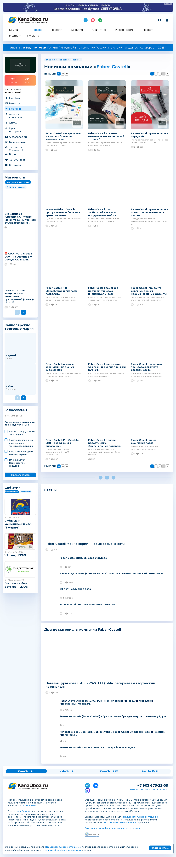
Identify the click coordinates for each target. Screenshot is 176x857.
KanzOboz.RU (26, 771)
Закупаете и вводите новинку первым (21, 453)
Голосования (16, 410)
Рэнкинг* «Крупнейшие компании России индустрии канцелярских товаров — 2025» (88, 47)
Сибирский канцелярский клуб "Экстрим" (18, 524)
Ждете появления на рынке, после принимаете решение (21, 443)
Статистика (20, 148)
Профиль (15, 98)
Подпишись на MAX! (86, 20)
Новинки (15, 108)
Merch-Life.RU (150, 771)
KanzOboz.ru (29, 805)
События (77, 29)
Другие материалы (16, 130)
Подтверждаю (160, 847)
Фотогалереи (18, 136)
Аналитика (99, 29)
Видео (13, 154)
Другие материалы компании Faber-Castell (82, 629)
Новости (56, 29)
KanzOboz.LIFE (109, 771)
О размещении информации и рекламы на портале (113, 828)
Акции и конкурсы (15, 116)
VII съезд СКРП (15, 555)
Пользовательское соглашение (141, 816)
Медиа (13, 35)
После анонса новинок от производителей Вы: (20, 423)
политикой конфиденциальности (121, 822)
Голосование (17, 142)
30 (63, 74)
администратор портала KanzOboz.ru (149, 789)
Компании (16, 29)
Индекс (100, 20)
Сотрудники (17, 159)
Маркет (147, 29)
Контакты (15, 165)
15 (59, 74)
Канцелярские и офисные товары (32, 22)
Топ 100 (93, 20)
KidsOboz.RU (67, 771)
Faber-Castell (112, 66)
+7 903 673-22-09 (152, 785)
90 (67, 74)
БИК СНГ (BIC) (13, 415)
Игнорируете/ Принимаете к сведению (17, 462)
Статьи (13, 122)
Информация (124, 29)
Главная (50, 60)
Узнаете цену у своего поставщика (22, 433)
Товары (37, 29)
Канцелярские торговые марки (19, 326)
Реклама (33, 35)
